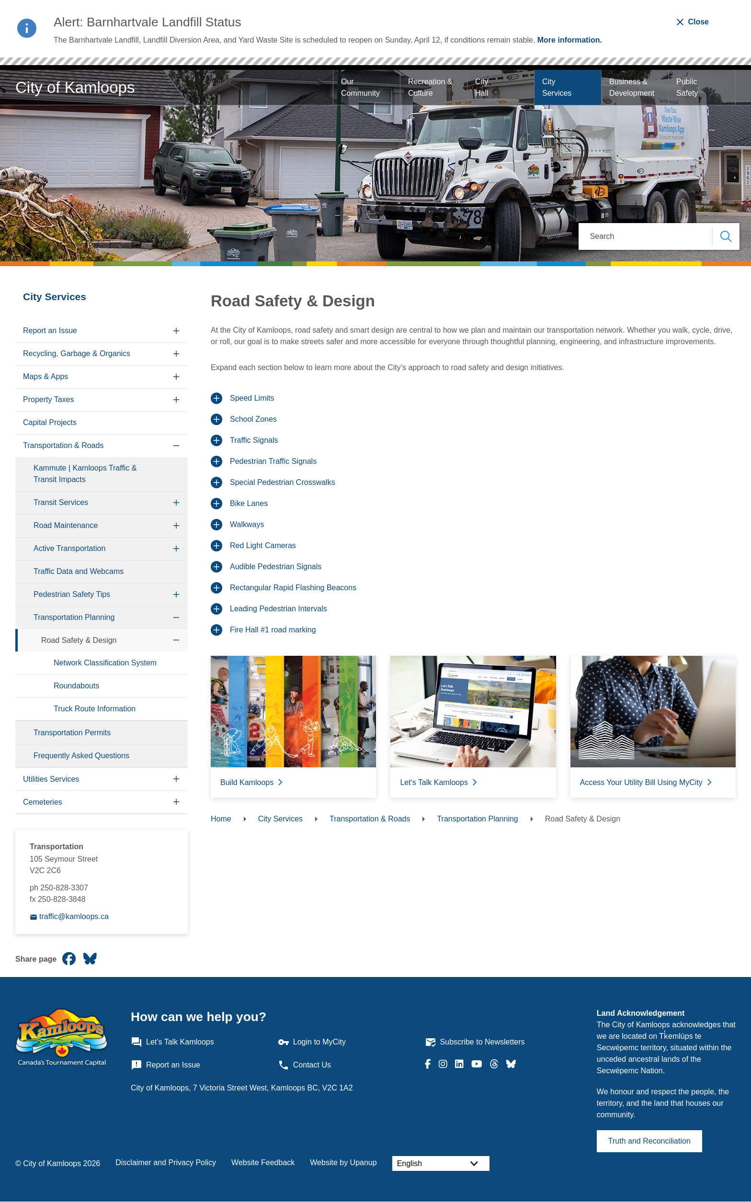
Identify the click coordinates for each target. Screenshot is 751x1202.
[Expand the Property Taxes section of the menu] (176, 400)
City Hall (482, 87)
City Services (556, 87)
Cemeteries (42, 802)
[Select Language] (440, 1163)
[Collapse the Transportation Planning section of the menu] (176, 618)
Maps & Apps (45, 376)
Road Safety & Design (78, 640)
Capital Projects (50, 422)
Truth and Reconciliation (649, 1141)
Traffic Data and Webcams (79, 571)
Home (221, 819)
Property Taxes (48, 399)
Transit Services (61, 502)
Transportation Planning (74, 617)
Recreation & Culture (431, 87)
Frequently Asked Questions (81, 756)
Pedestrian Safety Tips (72, 594)
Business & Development (631, 87)
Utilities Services (51, 779)
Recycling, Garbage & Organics (76, 353)
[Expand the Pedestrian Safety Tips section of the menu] (176, 595)
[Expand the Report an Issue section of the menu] (176, 331)
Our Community (360, 87)
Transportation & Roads (63, 445)
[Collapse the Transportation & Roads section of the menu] (176, 446)
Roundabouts (76, 686)
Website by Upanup (343, 1162)
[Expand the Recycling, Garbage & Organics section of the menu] (176, 354)
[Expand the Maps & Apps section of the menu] (176, 377)
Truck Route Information (95, 709)
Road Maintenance (66, 525)
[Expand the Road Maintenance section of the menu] (176, 526)
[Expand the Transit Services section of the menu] (176, 503)
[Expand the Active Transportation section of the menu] (176, 549)
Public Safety (687, 87)
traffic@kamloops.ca (74, 916)
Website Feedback (263, 1162)
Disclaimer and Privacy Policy (165, 1162)
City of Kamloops (75, 87)
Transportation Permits (72, 733)
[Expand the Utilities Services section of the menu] (176, 779)
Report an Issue (50, 330)
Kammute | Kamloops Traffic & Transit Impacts (85, 473)
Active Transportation (69, 548)
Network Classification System (105, 663)
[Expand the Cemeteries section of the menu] (176, 802)
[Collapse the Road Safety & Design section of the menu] (176, 640)
